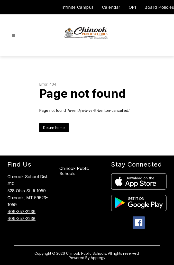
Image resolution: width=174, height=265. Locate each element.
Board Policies (159, 7)
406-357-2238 (21, 218)
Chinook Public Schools (74, 171)
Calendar (111, 7)
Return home (54, 127)
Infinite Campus (77, 7)
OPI (132, 7)
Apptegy (98, 257)
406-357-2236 (21, 211)
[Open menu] (13, 36)
